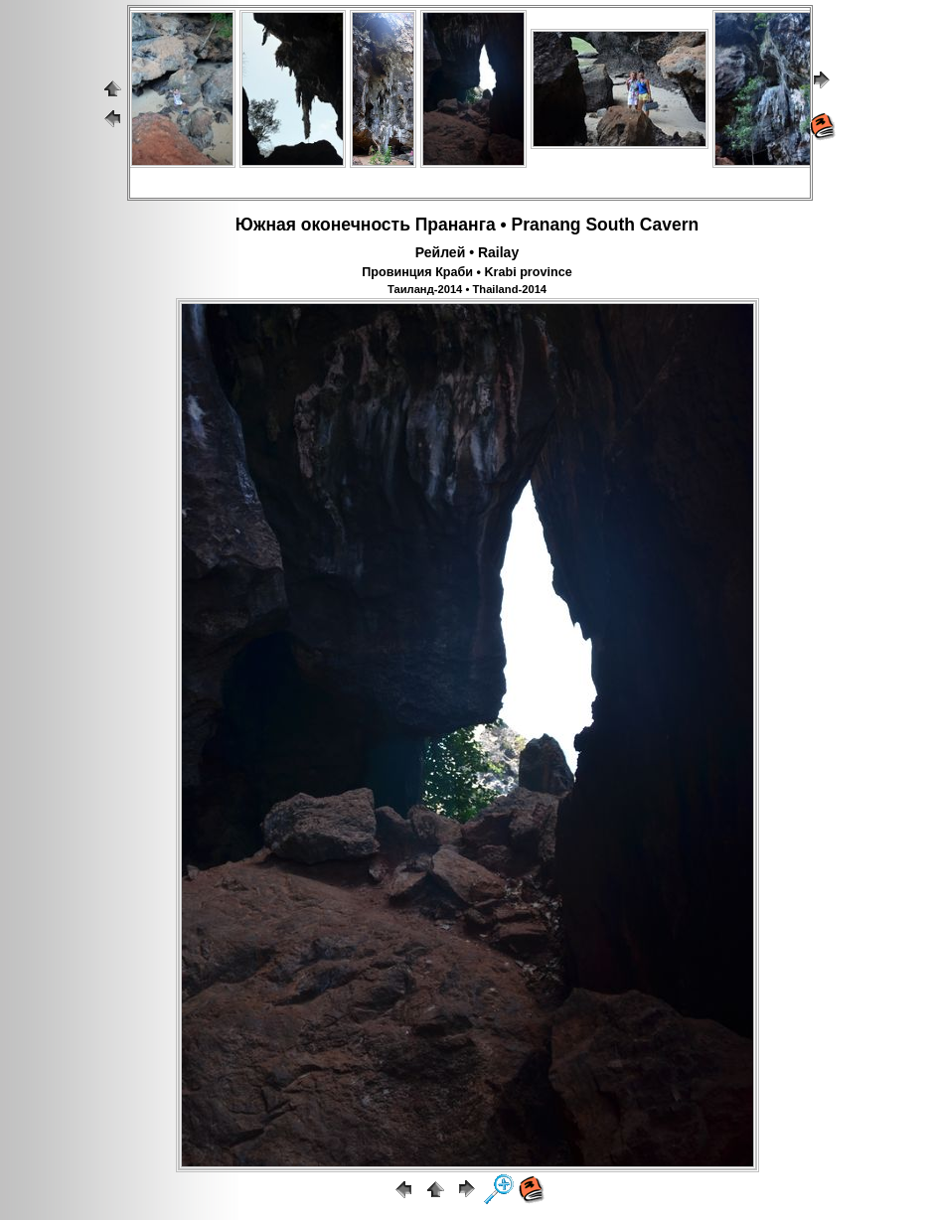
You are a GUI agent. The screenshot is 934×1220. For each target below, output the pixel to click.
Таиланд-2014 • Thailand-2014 (467, 289)
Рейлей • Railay (467, 252)
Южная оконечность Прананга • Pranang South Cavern (467, 224)
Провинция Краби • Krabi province (466, 272)
